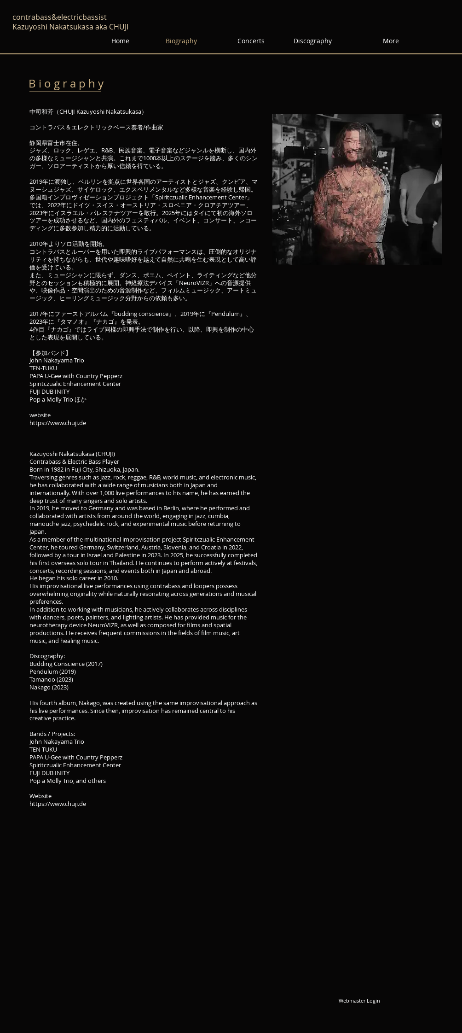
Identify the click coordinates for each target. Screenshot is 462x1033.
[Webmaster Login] (359, 1000)
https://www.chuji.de (57, 423)
